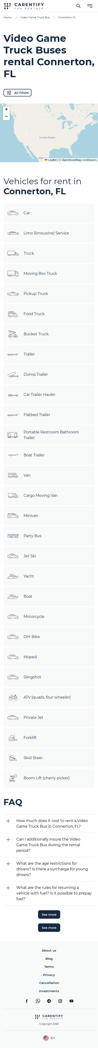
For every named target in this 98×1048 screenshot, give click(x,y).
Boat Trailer (26, 455)
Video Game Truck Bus (34, 17)
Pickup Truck (27, 294)
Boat (19, 596)
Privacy (49, 975)
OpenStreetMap (71, 160)
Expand (49, 155)
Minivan (22, 516)
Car (18, 213)
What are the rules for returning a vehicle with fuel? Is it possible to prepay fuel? (54, 893)
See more (49, 914)
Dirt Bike (23, 637)
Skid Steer (25, 758)
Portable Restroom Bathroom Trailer (43, 435)
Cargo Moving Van (32, 495)
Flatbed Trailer (28, 415)
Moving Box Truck (32, 273)
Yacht (20, 576)
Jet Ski (21, 556)
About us (49, 950)
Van (19, 475)
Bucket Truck (28, 334)
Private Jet (25, 717)
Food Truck (26, 314)
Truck (20, 253)
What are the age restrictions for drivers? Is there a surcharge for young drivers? (52, 869)
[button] (6, 109)
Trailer (21, 354)
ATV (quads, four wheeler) (39, 697)
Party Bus (24, 536)
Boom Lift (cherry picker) (38, 778)
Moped (22, 657)
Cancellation (49, 983)
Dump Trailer (27, 374)
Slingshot (24, 677)
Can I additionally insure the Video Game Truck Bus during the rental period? (48, 845)
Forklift (22, 738)
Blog (49, 958)
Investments (49, 991)
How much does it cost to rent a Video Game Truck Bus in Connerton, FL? (52, 824)
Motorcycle (25, 617)
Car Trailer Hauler (31, 395)
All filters (17, 93)
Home (8, 17)
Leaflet (50, 160)
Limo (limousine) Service (38, 233)
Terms (49, 966)
